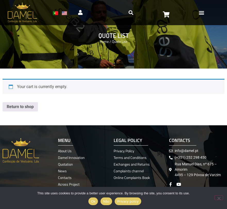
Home (104, 41)
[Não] (218, 197)
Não (106, 201)
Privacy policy (128, 201)
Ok (93, 201)
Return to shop (20, 106)
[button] (201, 12)
